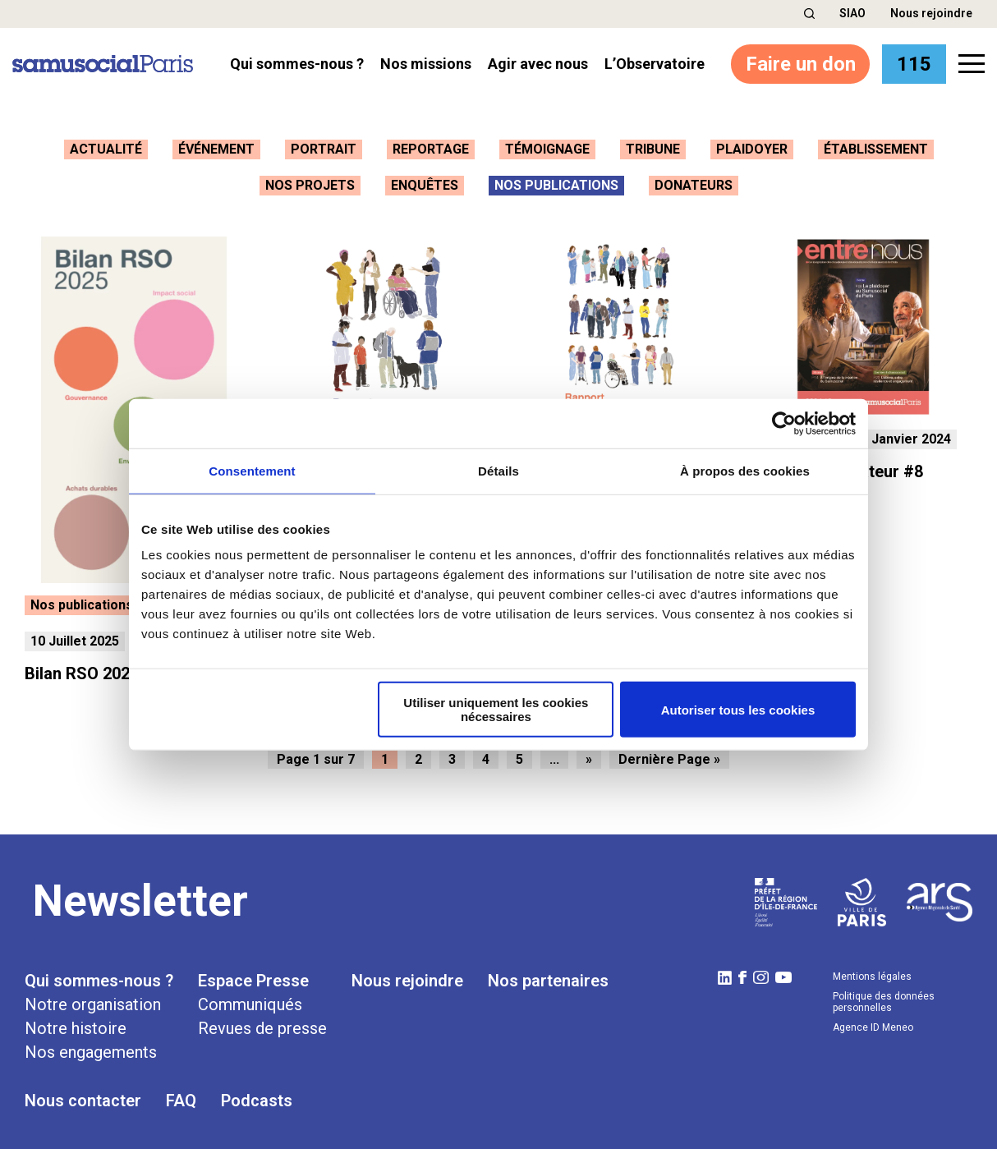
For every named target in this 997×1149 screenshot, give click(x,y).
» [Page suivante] (589, 753)
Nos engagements (91, 1045)
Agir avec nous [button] (538, 63)
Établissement (876, 149)
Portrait (323, 149)
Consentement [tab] (252, 470)
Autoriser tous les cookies (738, 709)
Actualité (106, 149)
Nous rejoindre (931, 13)
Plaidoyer (752, 149)
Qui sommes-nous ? (99, 974)
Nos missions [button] (425, 63)
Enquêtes (424, 185)
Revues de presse (262, 1022)
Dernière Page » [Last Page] (669, 753)
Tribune (653, 149)
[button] (809, 13)
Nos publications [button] (81, 598)
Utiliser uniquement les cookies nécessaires (495, 710)
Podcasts (256, 1094)
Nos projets (310, 185)
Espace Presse (253, 974)
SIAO (852, 13)
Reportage (431, 149)
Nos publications (556, 185)
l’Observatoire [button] (654, 63)
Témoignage (547, 149)
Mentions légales (872, 970)
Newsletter (140, 894)
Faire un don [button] (795, 63)
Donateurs (694, 185)
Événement (216, 149)
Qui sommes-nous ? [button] (297, 63)
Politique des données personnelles (884, 995)
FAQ (181, 1094)
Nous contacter (83, 1094)
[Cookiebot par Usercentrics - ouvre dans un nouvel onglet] (784, 423)
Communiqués (250, 998)
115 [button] (912, 63)
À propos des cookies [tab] (745, 470)
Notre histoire (75, 1022)
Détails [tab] (498, 470)
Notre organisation (93, 998)
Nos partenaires (548, 974)
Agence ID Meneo (873, 1021)
